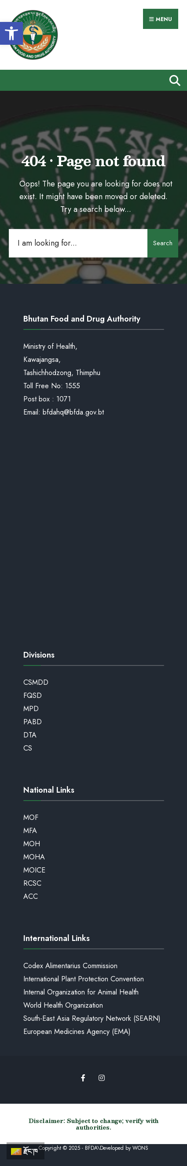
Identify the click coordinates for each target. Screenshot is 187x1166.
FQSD (32, 695)
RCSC (32, 883)
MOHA (34, 857)
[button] (11, 33)
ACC (30, 896)
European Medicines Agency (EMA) (77, 1032)
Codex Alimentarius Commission (70, 966)
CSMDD (35, 682)
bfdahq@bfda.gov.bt (73, 412)
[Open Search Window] (172, 80)
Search (162, 243)
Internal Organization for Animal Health (81, 992)
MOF (30, 817)
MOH (31, 844)
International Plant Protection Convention (83, 979)
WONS (140, 1148)
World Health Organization (63, 1005)
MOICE (34, 870)
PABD (32, 722)
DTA (30, 735)
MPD (31, 709)
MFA (30, 831)
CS (27, 748)
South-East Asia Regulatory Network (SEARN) (92, 1018)
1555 (72, 386)
